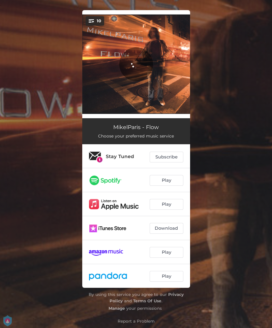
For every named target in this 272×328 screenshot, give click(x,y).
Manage (117, 308)
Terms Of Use (147, 300)
